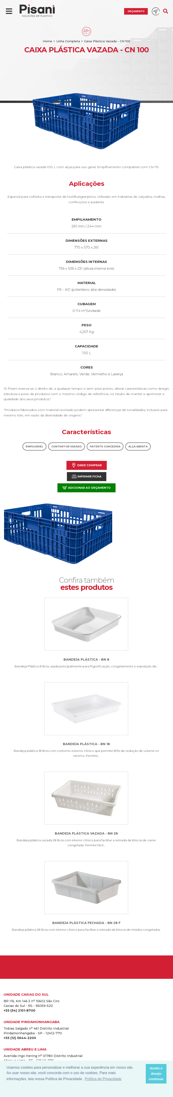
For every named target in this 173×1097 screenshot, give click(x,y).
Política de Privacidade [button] (103, 1079)
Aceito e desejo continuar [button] (156, 1073)
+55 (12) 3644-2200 (20, 1038)
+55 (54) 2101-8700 (19, 1010)
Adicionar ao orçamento (86, 487)
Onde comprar (86, 465)
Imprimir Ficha (86, 476)
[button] (141, 1074)
